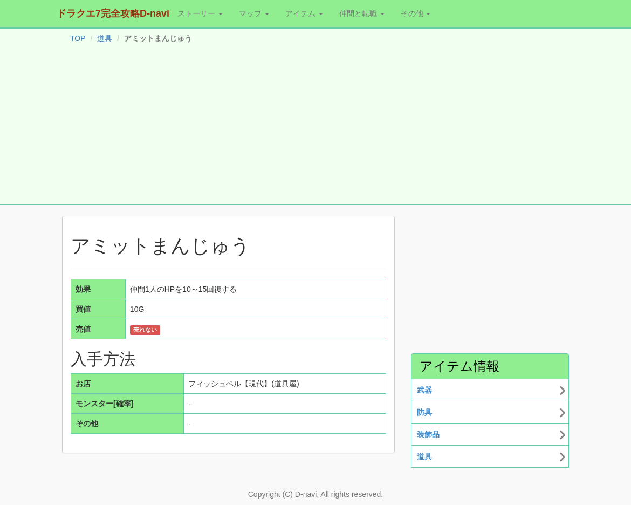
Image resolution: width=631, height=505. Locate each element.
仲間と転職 (362, 13)
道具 (104, 38)
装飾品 (428, 434)
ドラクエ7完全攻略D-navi (113, 13)
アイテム (304, 13)
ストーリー (200, 13)
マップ (254, 13)
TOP (78, 38)
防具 (424, 412)
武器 (424, 390)
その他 (416, 13)
